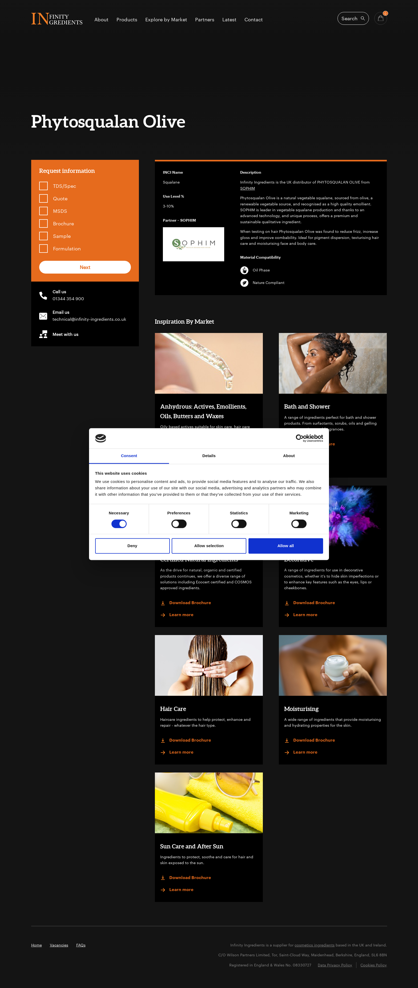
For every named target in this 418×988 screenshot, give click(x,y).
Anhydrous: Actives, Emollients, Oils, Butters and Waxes (203, 411)
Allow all (286, 546)
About (101, 19)
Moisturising (301, 708)
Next (85, 267)
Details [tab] (209, 456)
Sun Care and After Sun (191, 846)
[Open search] (353, 18)
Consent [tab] (129, 456)
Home (36, 945)
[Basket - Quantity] (380, 18)
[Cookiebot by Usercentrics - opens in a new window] (299, 438)
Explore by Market (166, 19)
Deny (132, 546)
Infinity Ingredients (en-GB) (56, 19)
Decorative (299, 559)
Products (126, 19)
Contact (253, 19)
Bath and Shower (307, 406)
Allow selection (209, 546)
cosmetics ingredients (315, 945)
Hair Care (173, 708)
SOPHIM (247, 188)
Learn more (300, 456)
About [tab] (289, 456)
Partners (204, 19)
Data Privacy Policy (335, 965)
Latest (229, 19)
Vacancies (59, 945)
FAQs (81, 945)
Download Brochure (309, 444)
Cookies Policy (373, 965)
